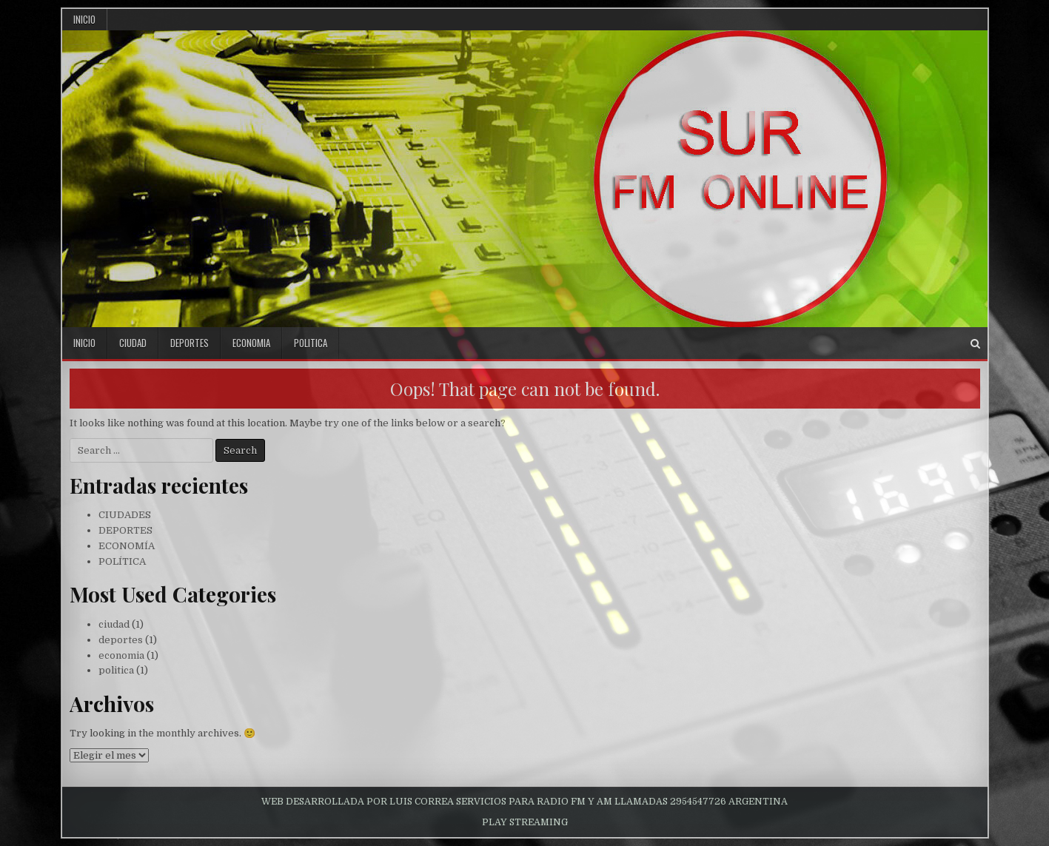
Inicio (84, 19)
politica (310, 342)
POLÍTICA (122, 561)
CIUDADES (124, 514)
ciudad (133, 342)
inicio (84, 342)
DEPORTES (125, 530)
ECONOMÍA (126, 545)
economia (251, 342)
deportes (189, 342)
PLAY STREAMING (525, 822)
